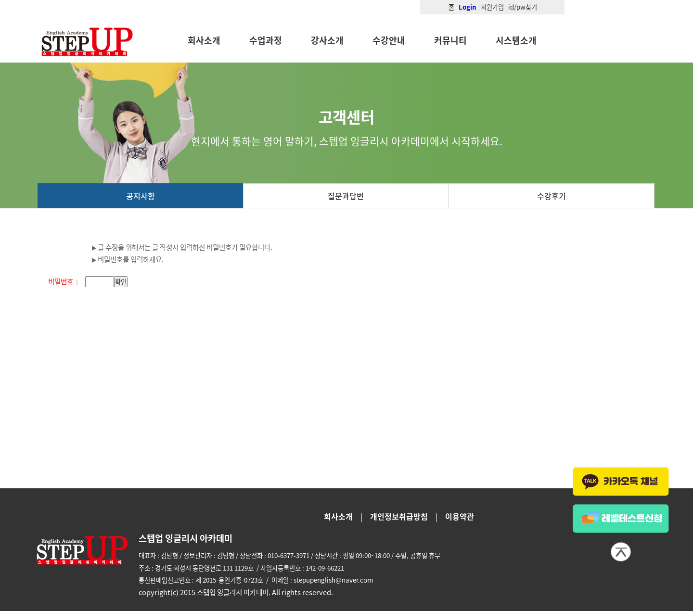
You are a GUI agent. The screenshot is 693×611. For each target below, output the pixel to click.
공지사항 (140, 196)
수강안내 (388, 40)
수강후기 (551, 196)
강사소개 (327, 40)
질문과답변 (346, 196)
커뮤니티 (450, 40)
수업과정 (265, 40)
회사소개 (204, 40)
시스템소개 (516, 40)
